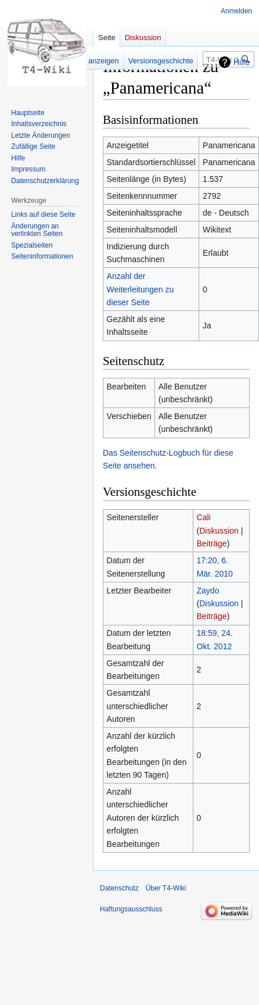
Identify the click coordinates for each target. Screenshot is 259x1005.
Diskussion (219, 530)
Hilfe (241, 62)
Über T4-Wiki (166, 888)
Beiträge (212, 543)
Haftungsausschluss (131, 909)
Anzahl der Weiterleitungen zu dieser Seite (140, 289)
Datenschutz (119, 888)
